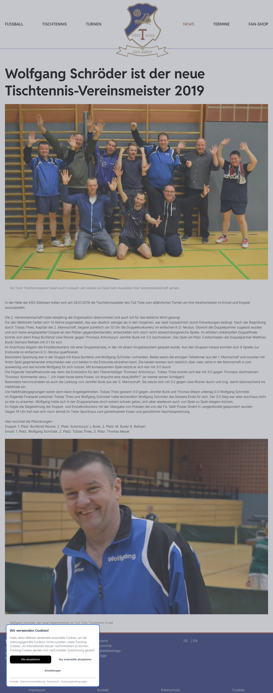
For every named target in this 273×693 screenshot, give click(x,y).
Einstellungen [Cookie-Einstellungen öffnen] (53, 670)
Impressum (53, 681)
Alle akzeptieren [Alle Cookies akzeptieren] (30, 659)
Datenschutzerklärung (32, 681)
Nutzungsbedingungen (74, 681)
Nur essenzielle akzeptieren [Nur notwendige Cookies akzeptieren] (75, 659)
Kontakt (14, 681)
